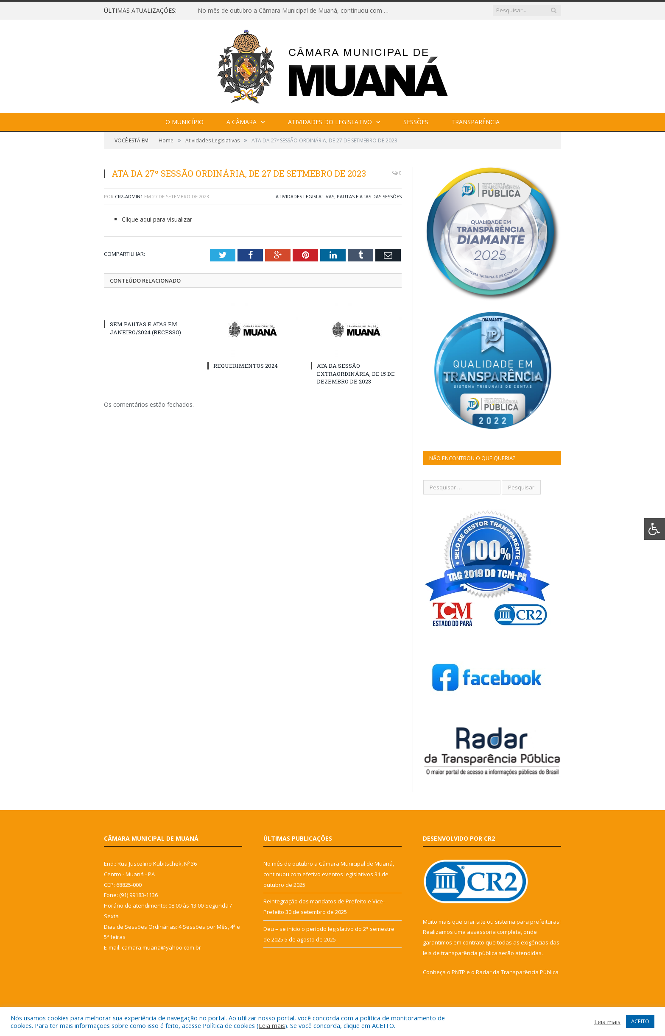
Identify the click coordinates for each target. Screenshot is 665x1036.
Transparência (475, 122)
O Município (184, 122)
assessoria (481, 932)
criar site (475, 921)
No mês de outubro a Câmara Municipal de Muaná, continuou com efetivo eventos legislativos (295, 10)
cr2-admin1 (129, 196)
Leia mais (272, 1025)
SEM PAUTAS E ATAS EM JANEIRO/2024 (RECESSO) (145, 328)
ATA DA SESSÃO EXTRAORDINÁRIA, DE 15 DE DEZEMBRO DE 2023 (356, 373)
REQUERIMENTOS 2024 (245, 365)
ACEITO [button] (640, 1021)
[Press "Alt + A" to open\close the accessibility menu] (654, 529)
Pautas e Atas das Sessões (369, 196)
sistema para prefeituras (527, 921)
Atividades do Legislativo (330, 122)
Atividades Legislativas (305, 196)
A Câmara (241, 122)
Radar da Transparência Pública (517, 972)
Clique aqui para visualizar (157, 219)
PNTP (458, 972)
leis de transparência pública (460, 953)
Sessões (415, 122)
